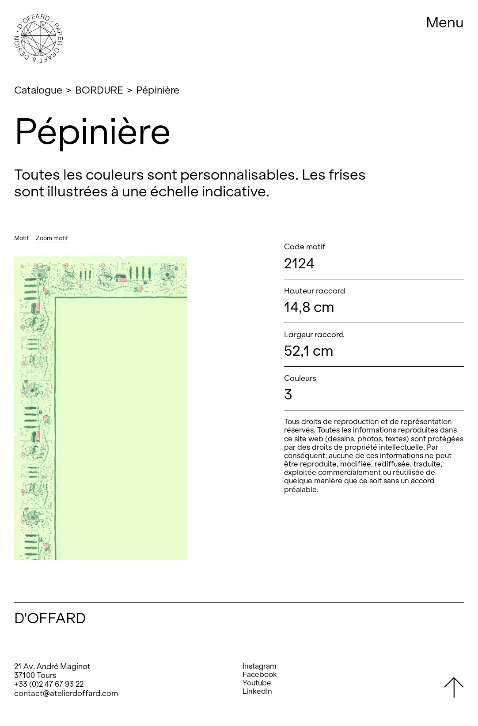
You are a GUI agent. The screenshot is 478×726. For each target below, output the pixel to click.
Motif (21, 238)
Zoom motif (52, 238)
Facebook (260, 674)
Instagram (260, 666)
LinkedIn (257, 691)
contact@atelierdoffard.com (66, 693)
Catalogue (38, 90)
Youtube (257, 683)
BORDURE (99, 90)
